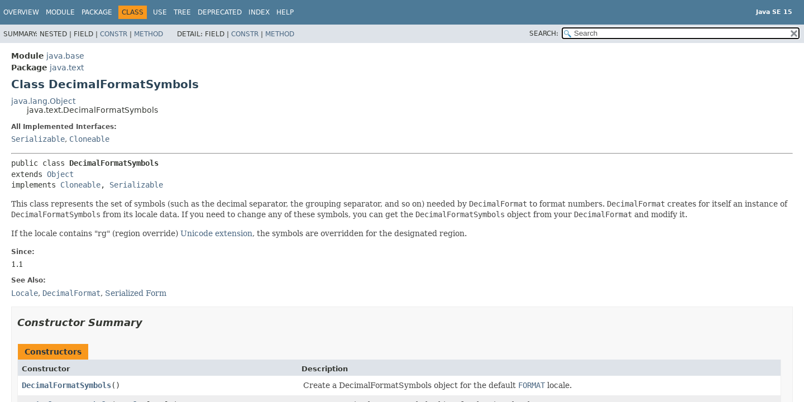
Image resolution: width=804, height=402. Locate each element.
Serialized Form (135, 293)
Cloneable (89, 139)
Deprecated (220, 12)
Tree (182, 12)
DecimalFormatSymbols (66, 385)
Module (60, 12)
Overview (21, 12)
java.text (67, 67)
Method (148, 34)
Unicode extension (216, 233)
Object (60, 174)
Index (259, 12)
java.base (65, 55)
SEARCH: (543, 33)
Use (160, 12)
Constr (113, 34)
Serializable (38, 139)
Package (97, 12)
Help (285, 12)
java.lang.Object (43, 101)
